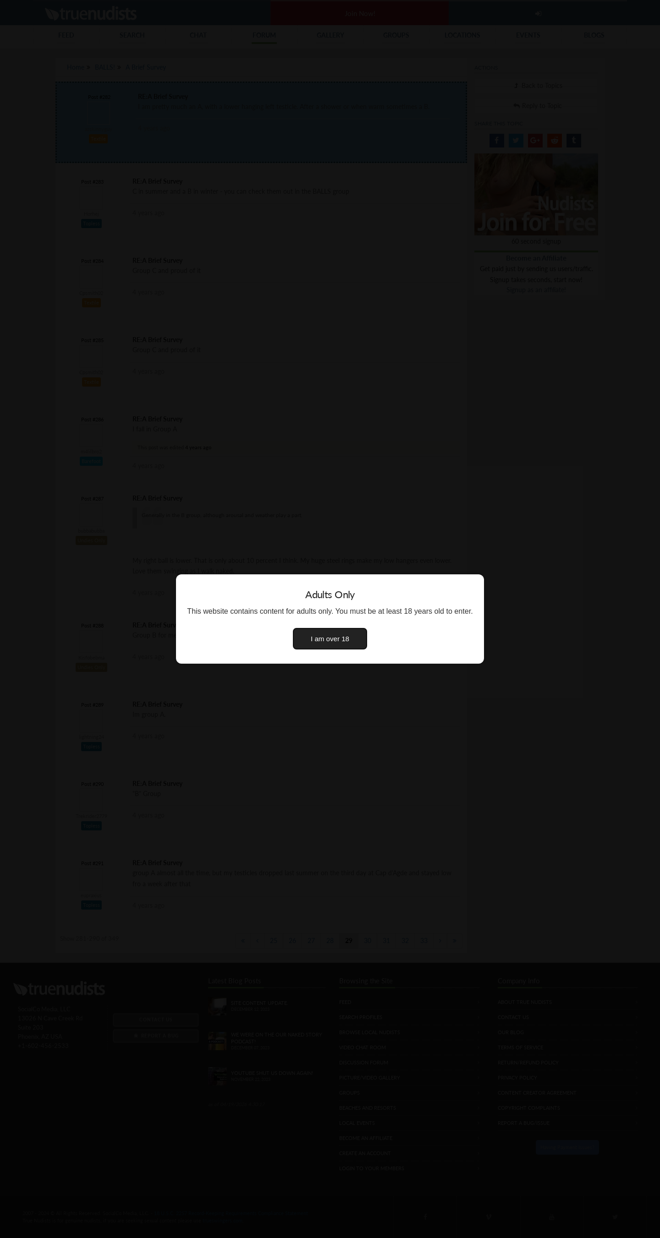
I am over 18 (330, 639)
